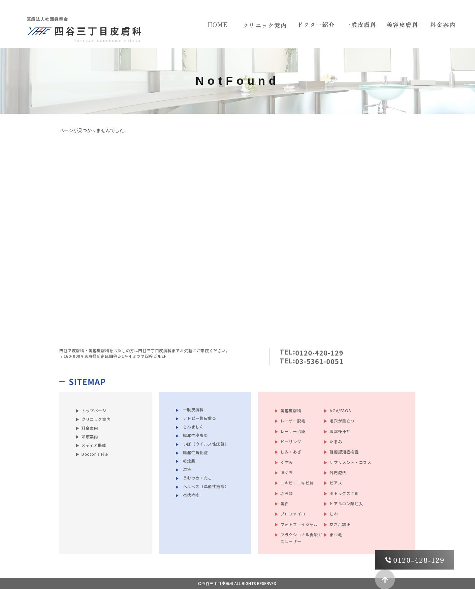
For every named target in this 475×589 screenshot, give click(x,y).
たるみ (336, 441)
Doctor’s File (94, 454)
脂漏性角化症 (195, 452)
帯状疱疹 (191, 495)
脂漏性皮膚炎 (195, 435)
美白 (284, 503)
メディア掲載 (93, 445)
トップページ (94, 410)
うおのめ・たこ (197, 477)
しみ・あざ (290, 451)
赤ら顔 (286, 493)
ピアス (336, 482)
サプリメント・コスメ (350, 462)
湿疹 (187, 469)
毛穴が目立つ (342, 420)
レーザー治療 (292, 431)
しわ (334, 513)
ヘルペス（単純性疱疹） (206, 486)
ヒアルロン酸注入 (346, 503)
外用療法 (338, 472)
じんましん (193, 426)
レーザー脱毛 (292, 420)
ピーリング (290, 441)
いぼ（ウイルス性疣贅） (206, 443)
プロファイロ (292, 513)
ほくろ (286, 472)
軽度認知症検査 (344, 451)
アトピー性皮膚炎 (199, 417)
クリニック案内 (264, 25)
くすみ (286, 462)
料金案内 (89, 428)
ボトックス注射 (344, 493)
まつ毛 (336, 534)
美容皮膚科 (290, 410)
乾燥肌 (189, 460)
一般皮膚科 (193, 409)
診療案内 (89, 436)
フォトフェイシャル (299, 524)
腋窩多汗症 (340, 431)
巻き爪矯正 (340, 524)
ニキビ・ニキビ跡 (297, 482)
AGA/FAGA (340, 410)
